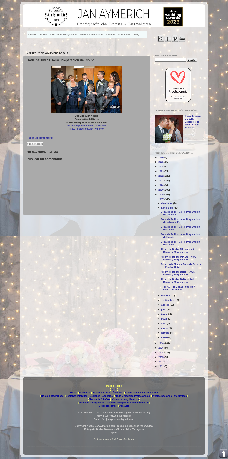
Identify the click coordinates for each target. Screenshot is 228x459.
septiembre (168, 300)
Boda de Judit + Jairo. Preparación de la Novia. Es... (180, 220)
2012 (161, 361)
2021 (161, 180)
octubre (166, 295)
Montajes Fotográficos (91, 402)
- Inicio (32, 34)
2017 (161, 199)
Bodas (73, 392)
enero (164, 337)
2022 (161, 176)
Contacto (124, 405)
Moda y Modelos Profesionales (132, 396)
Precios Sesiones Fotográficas (169, 396)
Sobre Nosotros (108, 405)
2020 (161, 185)
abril (164, 323)
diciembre (167, 203)
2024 (161, 166)
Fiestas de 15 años (99, 399)
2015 (161, 347)
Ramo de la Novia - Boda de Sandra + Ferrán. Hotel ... (181, 265)
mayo (164, 318)
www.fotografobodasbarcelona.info (86, 125)
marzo (165, 328)
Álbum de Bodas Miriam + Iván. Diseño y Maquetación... (178, 250)
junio (164, 314)
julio (164, 309)
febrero (165, 332)
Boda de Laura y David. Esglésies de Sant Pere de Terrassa (193, 122)
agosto (165, 305)
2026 (161, 157)
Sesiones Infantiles (76, 396)
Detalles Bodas (101, 392)
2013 (161, 357)
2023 (161, 171)
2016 (161, 343)
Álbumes (118, 392)
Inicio (114, 389)
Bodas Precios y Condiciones (142, 392)
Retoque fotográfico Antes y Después (128, 402)
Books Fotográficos (52, 396)
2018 (161, 194)
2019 (161, 189)
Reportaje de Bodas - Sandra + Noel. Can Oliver (178, 288)
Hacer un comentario (40, 137)
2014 (161, 352)
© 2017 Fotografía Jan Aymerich (86, 128)
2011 (161, 366)
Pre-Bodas (85, 392)
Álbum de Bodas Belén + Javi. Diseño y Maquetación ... (178, 273)
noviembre (167, 207)
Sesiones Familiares (101, 396)
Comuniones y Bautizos (125, 399)
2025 (161, 162)
